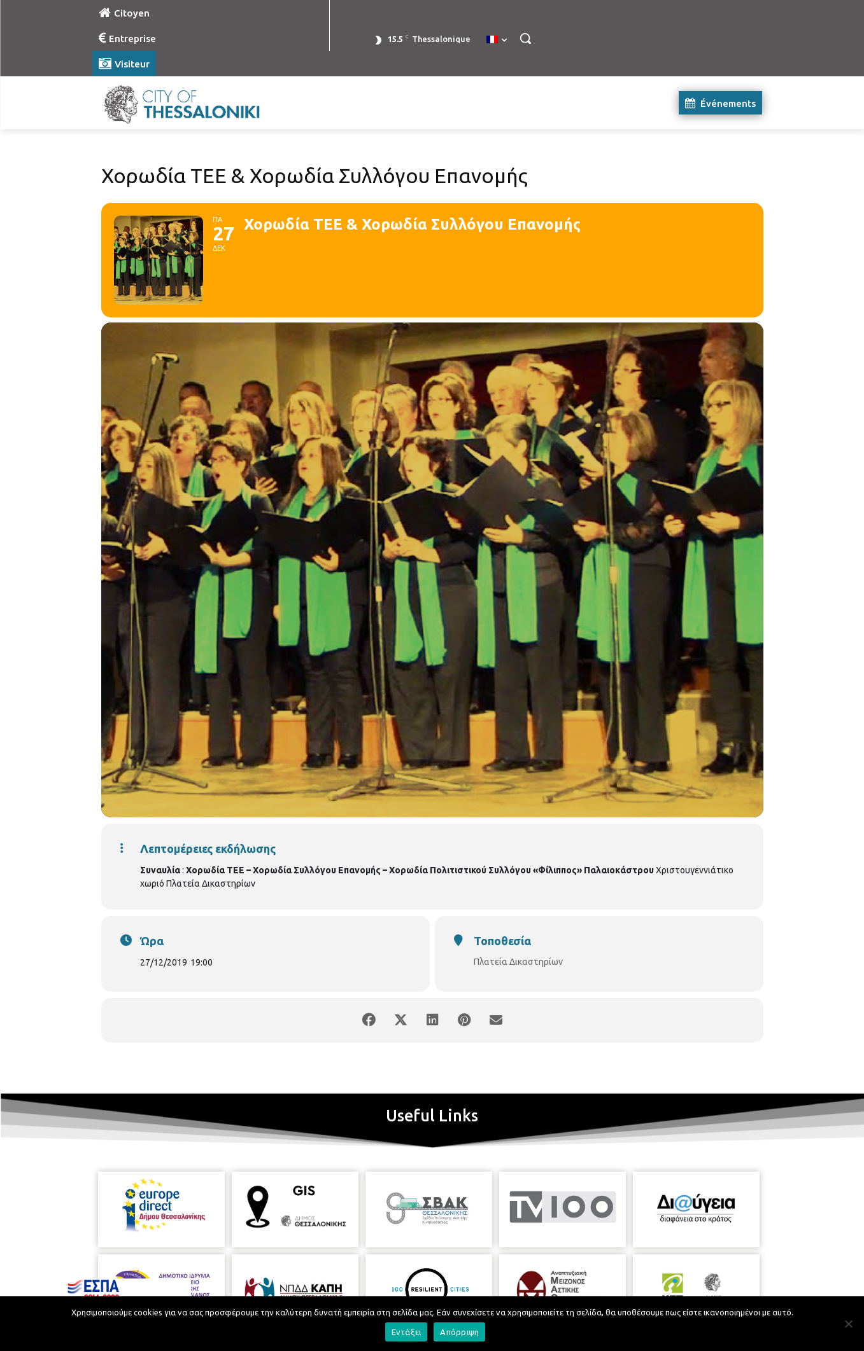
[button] (525, 38)
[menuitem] (496, 40)
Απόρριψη (459, 1331)
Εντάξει (406, 1331)
